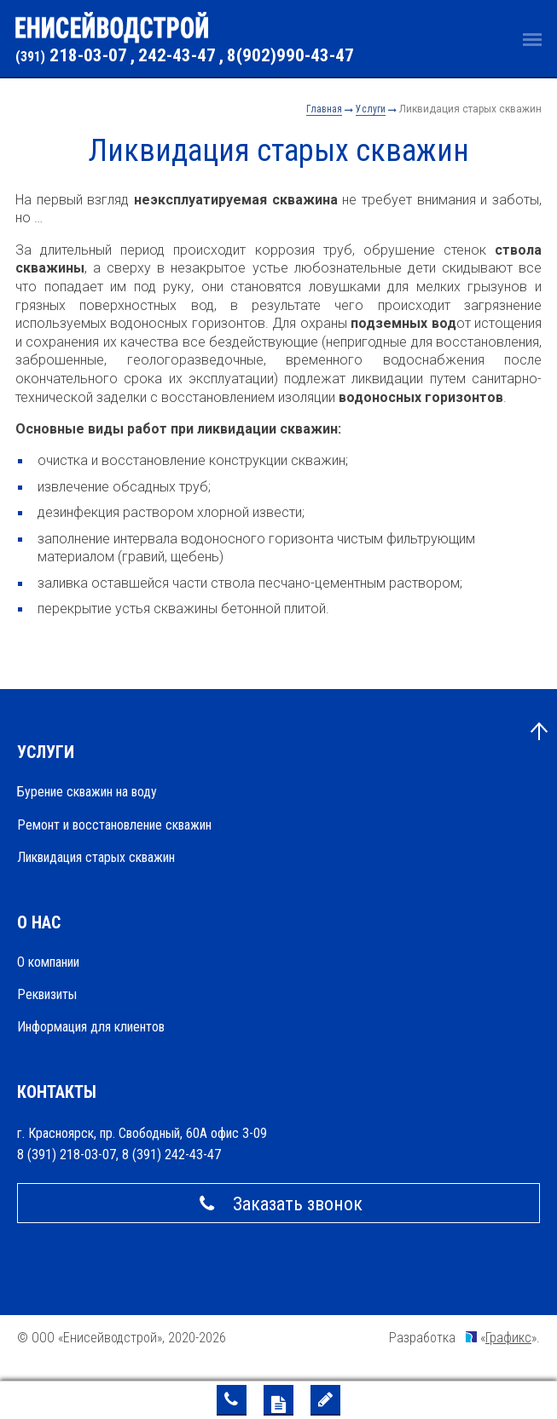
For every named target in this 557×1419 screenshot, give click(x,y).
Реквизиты (47, 994)
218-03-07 (71, 55)
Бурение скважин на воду (87, 792)
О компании (48, 962)
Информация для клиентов (91, 1027)
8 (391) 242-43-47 (171, 1154)
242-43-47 (177, 55)
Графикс (508, 1338)
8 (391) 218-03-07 (66, 1154)
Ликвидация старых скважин (96, 857)
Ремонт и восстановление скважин (114, 825)
